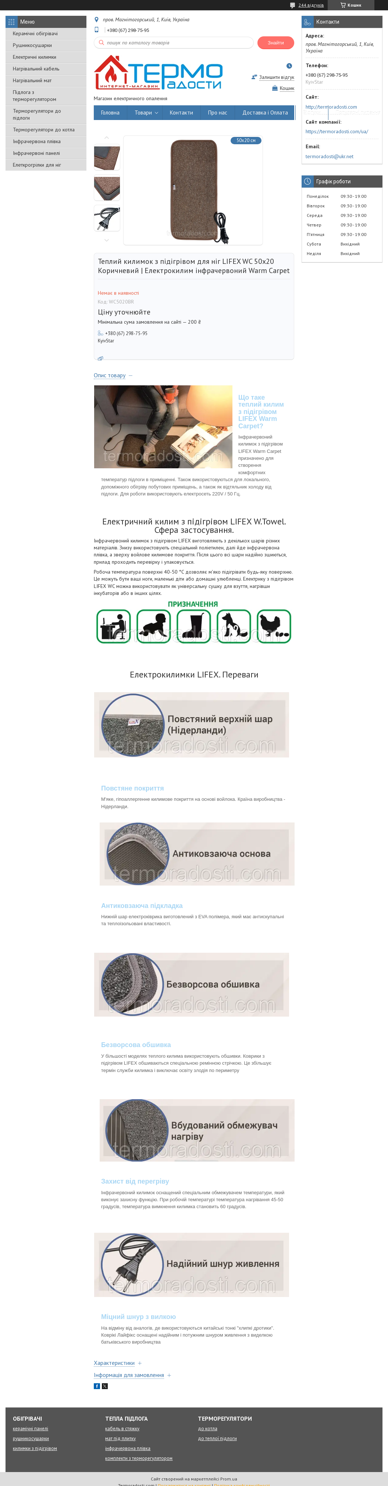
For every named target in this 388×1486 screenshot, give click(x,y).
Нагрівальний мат (32, 80)
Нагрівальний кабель (36, 68)
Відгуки (312, 112)
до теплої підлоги (217, 1438)
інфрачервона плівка (127, 1448)
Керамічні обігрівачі (35, 33)
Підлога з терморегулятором (34, 95)
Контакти (181, 112)
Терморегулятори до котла (44, 129)
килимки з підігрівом (35, 1448)
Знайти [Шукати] (276, 43)
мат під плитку (120, 1438)
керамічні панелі (30, 1428)
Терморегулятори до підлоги (37, 114)
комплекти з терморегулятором (138, 1458)
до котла (207, 1428)
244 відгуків (311, 5)
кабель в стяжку (122, 1428)
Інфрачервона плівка (37, 141)
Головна (110, 112)
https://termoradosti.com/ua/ (337, 131)
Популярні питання (358, 112)
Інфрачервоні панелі (36, 153)
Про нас (217, 112)
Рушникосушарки (32, 45)
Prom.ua (228, 1479)
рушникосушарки (31, 1438)
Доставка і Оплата (265, 112)
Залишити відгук (276, 77)
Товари (143, 112)
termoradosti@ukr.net (329, 156)
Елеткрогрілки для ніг (37, 164)
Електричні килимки (34, 57)
